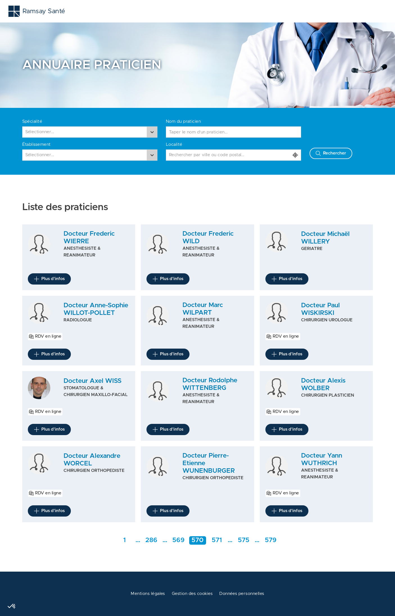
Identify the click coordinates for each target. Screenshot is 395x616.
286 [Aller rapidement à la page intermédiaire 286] (151, 540)
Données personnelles (241, 594)
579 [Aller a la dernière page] (271, 540)
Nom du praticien (183, 121)
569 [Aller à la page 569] (178, 540)
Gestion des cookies (192, 594)
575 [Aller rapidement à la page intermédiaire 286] (243, 540)
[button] (12, 606)
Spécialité (32, 121)
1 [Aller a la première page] (124, 540)
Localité (174, 144)
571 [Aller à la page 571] (217, 540)
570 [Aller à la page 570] (197, 540)
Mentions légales (148, 594)
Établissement (36, 144)
